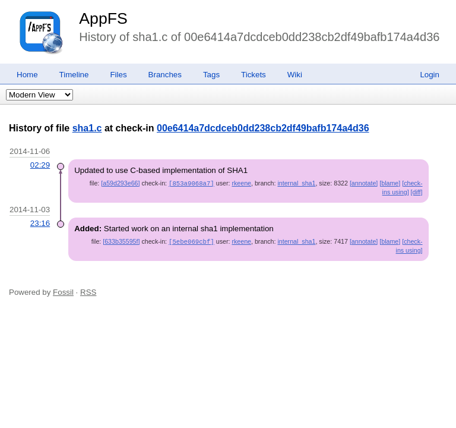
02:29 (40, 164)
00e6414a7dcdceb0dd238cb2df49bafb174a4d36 (263, 128)
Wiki (294, 74)
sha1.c (87, 128)
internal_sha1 (296, 183)
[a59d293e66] (120, 183)
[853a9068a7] (191, 183)
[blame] (389, 183)
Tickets (253, 74)
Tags (211, 74)
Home (27, 74)
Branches (165, 74)
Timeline (74, 74)
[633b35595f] (121, 240)
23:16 (40, 222)
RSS (88, 291)
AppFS (103, 18)
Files (118, 74)
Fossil (63, 291)
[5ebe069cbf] (191, 241)
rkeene (241, 183)
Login (429, 74)
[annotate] (364, 183)
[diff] (417, 191)
